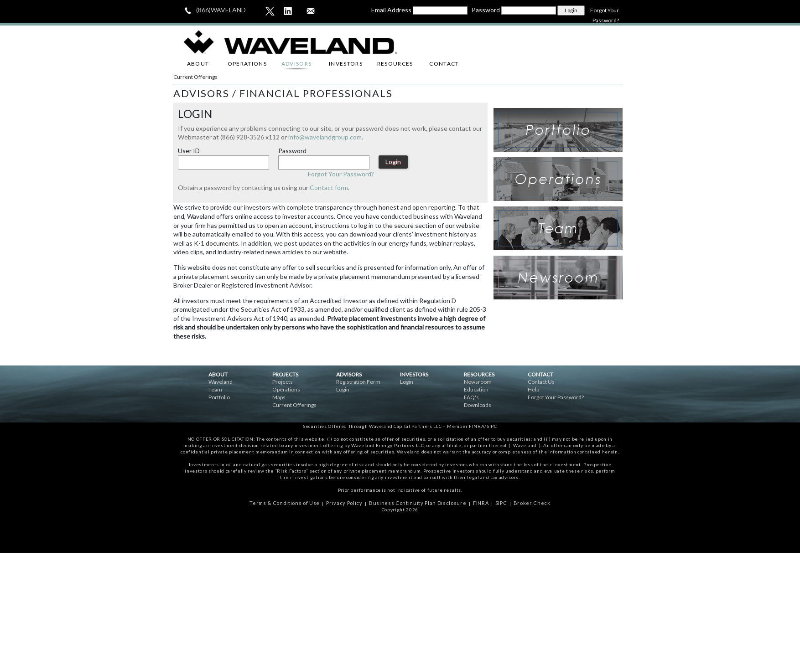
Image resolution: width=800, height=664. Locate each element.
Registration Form (358, 381)
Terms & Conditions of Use (284, 503)
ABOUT (198, 63)
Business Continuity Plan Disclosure (417, 503)
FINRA (480, 503)
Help (533, 389)
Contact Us (541, 381)
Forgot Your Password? (341, 174)
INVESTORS (346, 63)
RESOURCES (395, 63)
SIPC (501, 503)
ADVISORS (296, 63)
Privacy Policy (344, 503)
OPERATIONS (247, 63)
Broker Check (532, 503)
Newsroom (478, 381)
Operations (286, 389)
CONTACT (444, 63)
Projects (282, 381)
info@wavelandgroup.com (325, 137)
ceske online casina (400, 535)
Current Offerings (195, 76)
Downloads (477, 404)
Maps (279, 397)
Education (476, 389)
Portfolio (219, 397)
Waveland (220, 381)
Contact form (329, 187)
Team (215, 389)
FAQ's (471, 397)
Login (342, 389)
